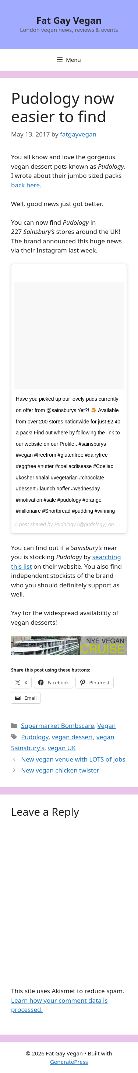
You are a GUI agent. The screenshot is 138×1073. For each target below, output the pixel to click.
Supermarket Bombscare (57, 725)
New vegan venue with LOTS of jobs (73, 759)
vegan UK (62, 748)
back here (25, 185)
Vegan (107, 725)
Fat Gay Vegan (69, 20)
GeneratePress (69, 1061)
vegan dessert (72, 737)
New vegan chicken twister (60, 770)
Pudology (35, 737)
